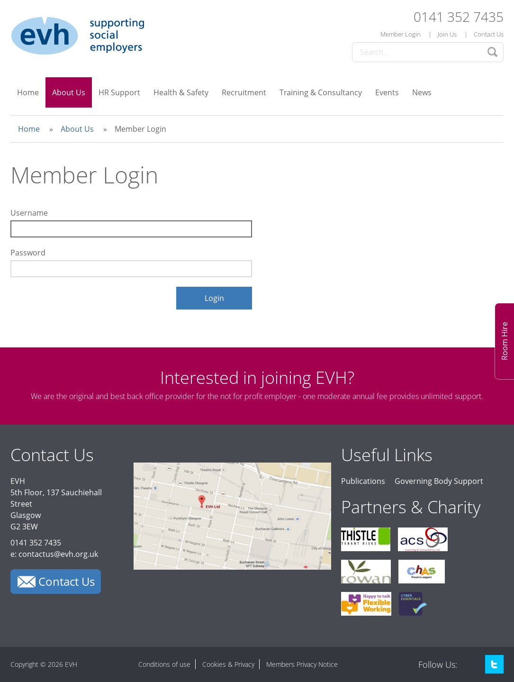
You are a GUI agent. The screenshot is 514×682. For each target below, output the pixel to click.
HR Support (119, 92)
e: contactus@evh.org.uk (54, 554)
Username (29, 213)
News (422, 92)
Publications (363, 481)
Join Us (447, 34)
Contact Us (489, 34)
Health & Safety (180, 92)
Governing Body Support (439, 481)
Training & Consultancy (321, 92)
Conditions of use (164, 664)
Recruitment (244, 92)
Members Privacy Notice (302, 664)
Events (387, 92)
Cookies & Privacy (228, 664)
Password (27, 252)
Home (28, 92)
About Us (68, 92)
